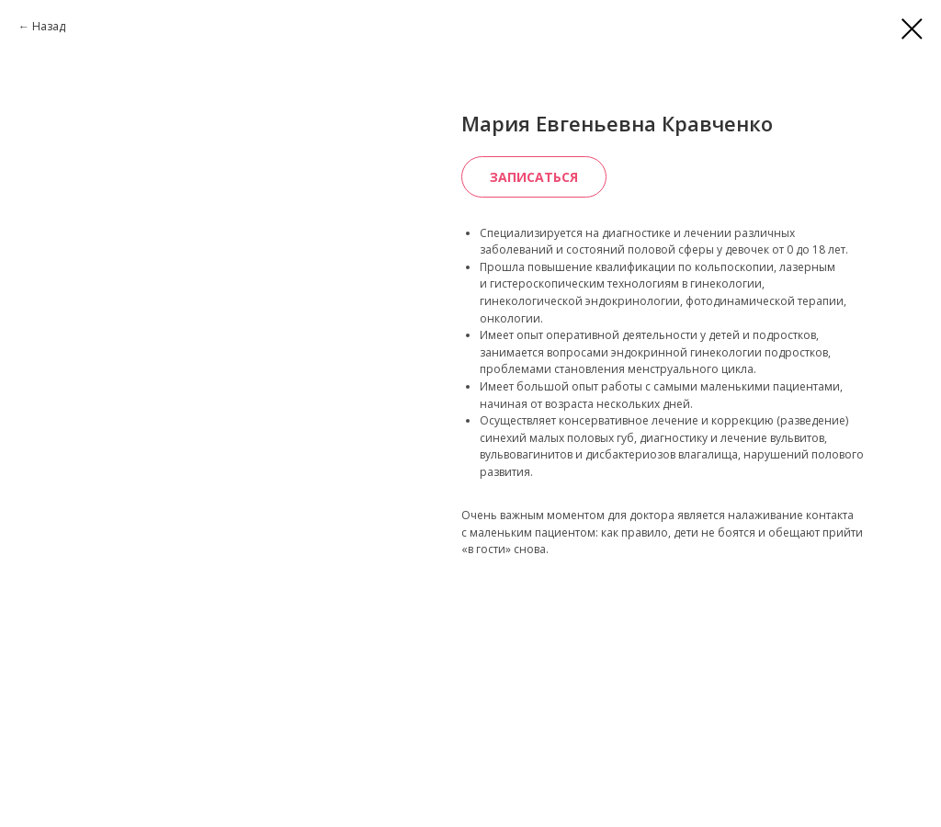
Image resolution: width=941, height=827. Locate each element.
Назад (48, 26)
